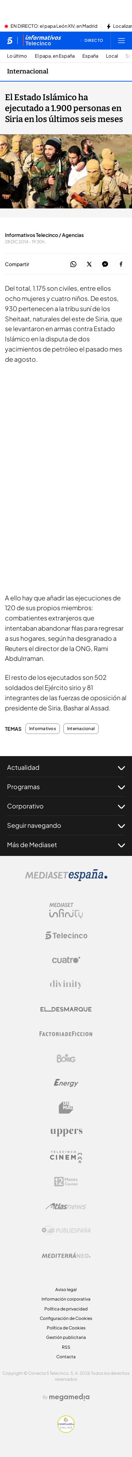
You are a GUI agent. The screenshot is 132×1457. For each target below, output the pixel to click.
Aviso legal (66, 1289)
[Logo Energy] (66, 1083)
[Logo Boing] (66, 1058)
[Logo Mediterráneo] (66, 1255)
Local (112, 56)
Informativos (42, 729)
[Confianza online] (66, 1431)
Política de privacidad (66, 1308)
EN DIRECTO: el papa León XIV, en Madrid (54, 26)
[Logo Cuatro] (66, 960)
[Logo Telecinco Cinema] (66, 1156)
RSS (66, 1347)
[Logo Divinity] (66, 984)
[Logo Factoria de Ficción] (66, 1034)
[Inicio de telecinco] (9, 40)
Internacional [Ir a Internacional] (27, 71)
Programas (66, 786)
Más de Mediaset (66, 844)
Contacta (66, 1356)
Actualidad (66, 767)
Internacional (81, 729)
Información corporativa (66, 1299)
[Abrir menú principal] (121, 40)
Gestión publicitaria (66, 1337)
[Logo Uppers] (66, 1132)
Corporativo (66, 806)
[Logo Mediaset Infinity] (66, 911)
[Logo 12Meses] (66, 1181)
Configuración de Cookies (66, 1318)
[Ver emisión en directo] (91, 40)
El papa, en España (55, 56)
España (90, 56)
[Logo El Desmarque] (66, 1009)
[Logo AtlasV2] (66, 1206)
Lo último (17, 56)
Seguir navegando (66, 825)
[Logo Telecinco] (66, 935)
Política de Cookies (66, 1327)
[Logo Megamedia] (69, 1397)
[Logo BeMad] (66, 1107)
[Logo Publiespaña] (66, 1230)
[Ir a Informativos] (42, 40)
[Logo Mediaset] (66, 879)
